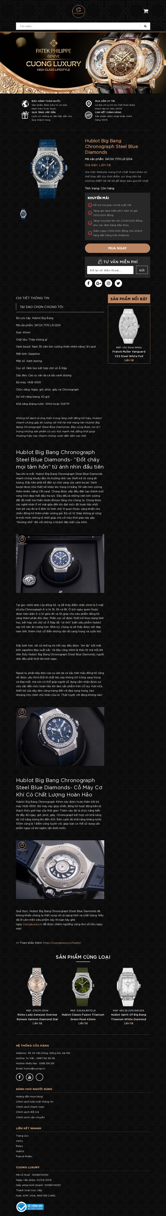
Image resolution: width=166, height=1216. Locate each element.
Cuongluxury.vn (32, 924)
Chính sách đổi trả (27, 1111)
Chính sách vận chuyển (30, 1117)
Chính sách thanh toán (30, 1106)
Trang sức (22, 1135)
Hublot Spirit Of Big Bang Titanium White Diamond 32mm (128, 1019)
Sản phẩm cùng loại (83, 956)
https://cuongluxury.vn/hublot (62, 942)
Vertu (19, 1140)
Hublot (20, 1151)
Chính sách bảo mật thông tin (34, 1101)
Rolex (19, 1145)
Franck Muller (24, 1156)
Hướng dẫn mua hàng (29, 1096)
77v (50, 1077)
